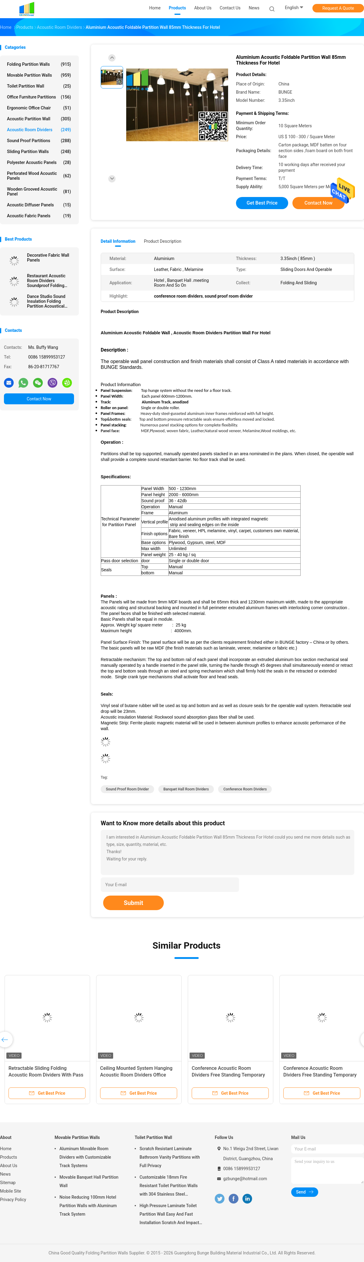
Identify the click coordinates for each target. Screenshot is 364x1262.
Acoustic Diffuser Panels (39, 205)
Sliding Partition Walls (39, 152)
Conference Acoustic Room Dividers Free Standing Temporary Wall (228, 1074)
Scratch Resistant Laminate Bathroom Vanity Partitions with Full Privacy (170, 1157)
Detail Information (118, 241)
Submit (133, 902)
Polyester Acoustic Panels (39, 162)
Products (8, 1157)
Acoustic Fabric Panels (39, 216)
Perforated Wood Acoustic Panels (39, 176)
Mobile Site (10, 1191)
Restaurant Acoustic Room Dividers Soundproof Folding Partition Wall (46, 280)
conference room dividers (245, 789)
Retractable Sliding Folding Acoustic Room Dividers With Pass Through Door (45, 1074)
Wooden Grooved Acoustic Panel (39, 191)
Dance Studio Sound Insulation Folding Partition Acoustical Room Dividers (46, 301)
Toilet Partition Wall (39, 86)
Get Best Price (262, 203)
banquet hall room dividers (186, 789)
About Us (8, 1165)
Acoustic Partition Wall (39, 119)
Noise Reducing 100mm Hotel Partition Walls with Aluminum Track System (88, 1206)
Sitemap (7, 1182)
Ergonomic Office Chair (39, 108)
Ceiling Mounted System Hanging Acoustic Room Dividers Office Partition (136, 1074)
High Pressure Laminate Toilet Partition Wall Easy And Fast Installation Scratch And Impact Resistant (169, 1215)
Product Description (162, 241)
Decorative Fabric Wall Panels (48, 257)
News (5, 1174)
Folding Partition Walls (39, 64)
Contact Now (39, 398)
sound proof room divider (127, 789)
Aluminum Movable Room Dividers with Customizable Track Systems (85, 1157)
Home (6, 1148)
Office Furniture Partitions (39, 97)
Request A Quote (338, 8)
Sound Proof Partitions (39, 141)
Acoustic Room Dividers (39, 130)
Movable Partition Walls (39, 75)
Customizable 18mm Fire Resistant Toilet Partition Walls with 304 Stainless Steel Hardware (169, 1186)
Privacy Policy (13, 1199)
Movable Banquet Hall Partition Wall (88, 1181)
